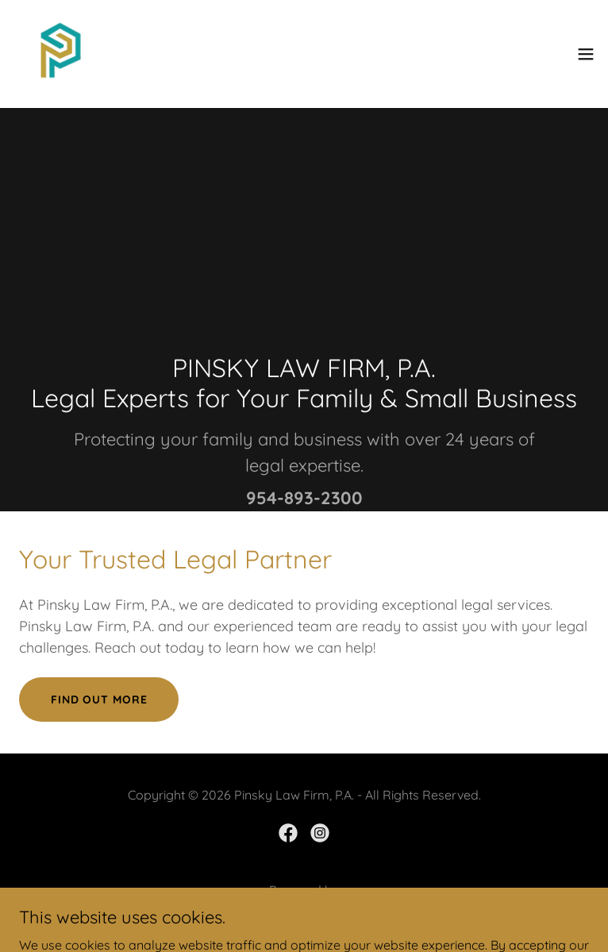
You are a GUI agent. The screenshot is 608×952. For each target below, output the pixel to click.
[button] (586, 54)
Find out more (99, 699)
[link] (60, 54)
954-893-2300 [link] (304, 498)
